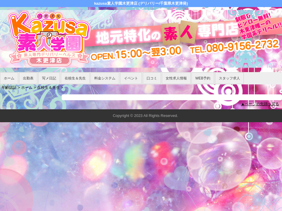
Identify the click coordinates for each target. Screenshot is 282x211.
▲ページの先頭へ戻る (260, 104)
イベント (131, 78)
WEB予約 (202, 78)
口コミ (152, 78)
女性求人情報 (176, 78)
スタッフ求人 (229, 78)
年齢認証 (9, 87)
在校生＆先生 (75, 78)
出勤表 (28, 78)
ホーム (9, 78)
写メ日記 (49, 78)
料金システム (104, 78)
